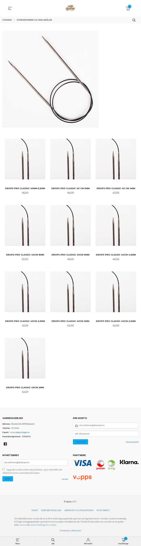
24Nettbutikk (75, 532)
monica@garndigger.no (20, 433)
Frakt (35, 511)
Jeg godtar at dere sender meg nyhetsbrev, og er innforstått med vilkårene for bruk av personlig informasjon (32, 473)
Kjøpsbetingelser (51, 511)
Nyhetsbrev (103, 511)
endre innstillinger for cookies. (43, 526)
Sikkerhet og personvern (79, 511)
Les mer (65, 481)
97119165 (15, 429)
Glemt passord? (132, 443)
